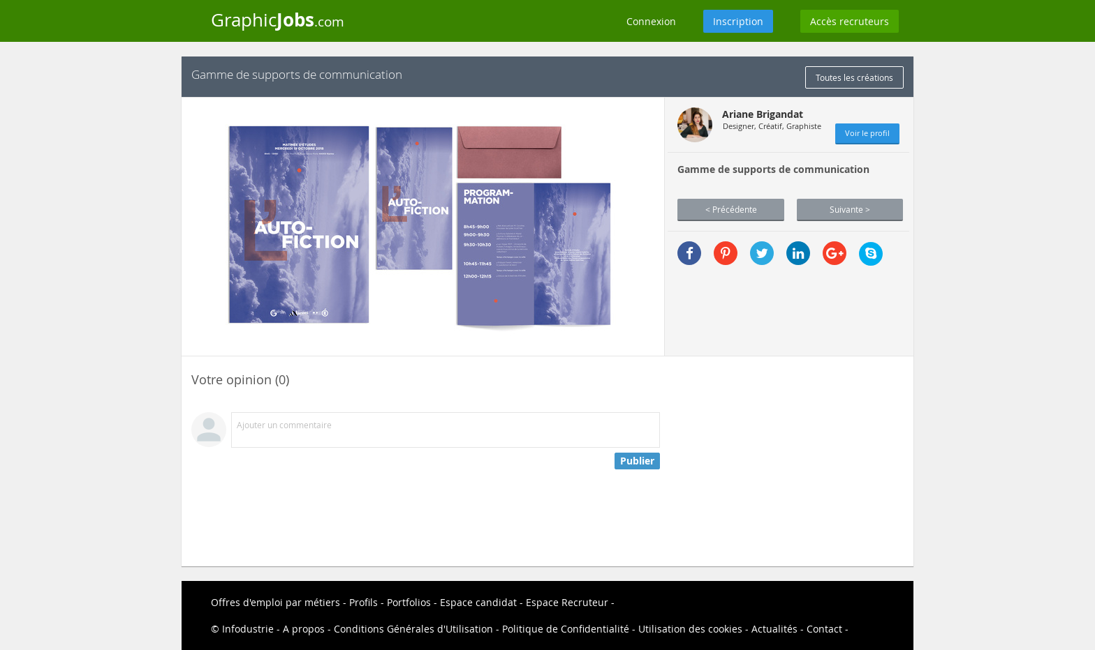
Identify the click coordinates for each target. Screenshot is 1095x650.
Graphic (277, 19)
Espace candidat (478, 602)
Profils (363, 602)
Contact (824, 628)
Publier (637, 460)
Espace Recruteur (567, 602)
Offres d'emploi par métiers (275, 602)
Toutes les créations (854, 77)
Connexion (651, 21)
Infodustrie (248, 628)
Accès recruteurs (849, 21)
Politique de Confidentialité (565, 628)
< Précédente (731, 209)
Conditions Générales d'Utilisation (413, 628)
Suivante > (850, 209)
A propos (304, 628)
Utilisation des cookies (690, 628)
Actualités (774, 628)
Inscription (738, 21)
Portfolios (409, 602)
